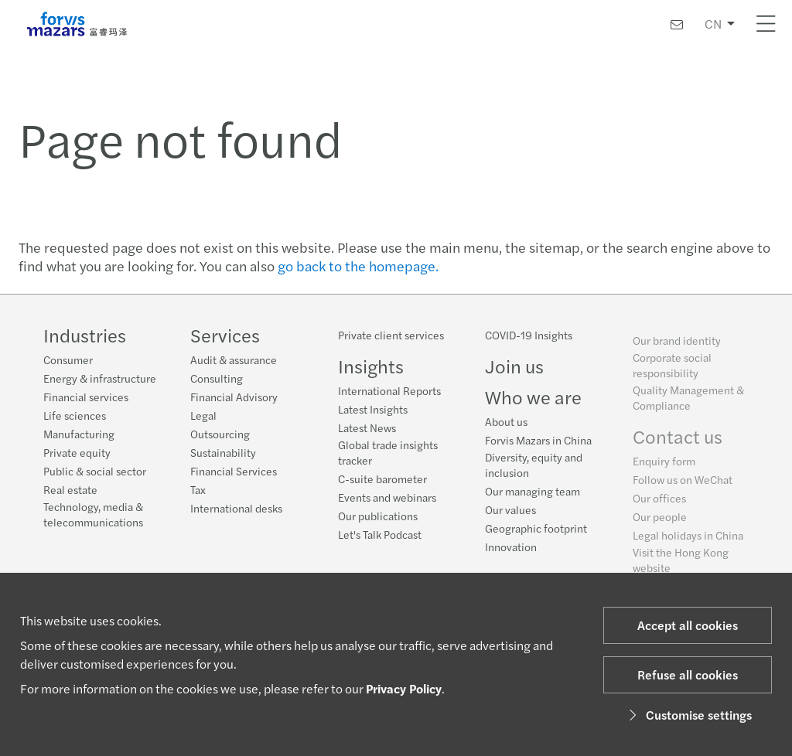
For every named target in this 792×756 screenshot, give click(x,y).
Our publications (378, 515)
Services (225, 335)
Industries (84, 335)
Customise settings (688, 715)
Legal (203, 415)
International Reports (389, 390)
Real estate (70, 489)
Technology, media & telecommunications (93, 514)
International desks (236, 508)
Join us (514, 371)
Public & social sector (94, 470)
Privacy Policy (404, 688)
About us (506, 426)
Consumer (68, 359)
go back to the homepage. (358, 265)
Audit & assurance (233, 359)
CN (713, 23)
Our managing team (532, 496)
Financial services (85, 396)
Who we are (533, 402)
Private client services (391, 334)
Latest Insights (373, 409)
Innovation (511, 552)
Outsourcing (220, 433)
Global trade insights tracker (388, 452)
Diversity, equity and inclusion (533, 470)
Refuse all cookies (687, 674)
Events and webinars (387, 497)
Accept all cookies (687, 625)
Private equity (77, 452)
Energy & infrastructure (99, 378)
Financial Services (233, 470)
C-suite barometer (382, 478)
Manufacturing (78, 433)
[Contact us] (677, 24)
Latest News (367, 427)
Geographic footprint (536, 533)
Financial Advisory (234, 396)
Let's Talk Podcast (380, 534)
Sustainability (223, 452)
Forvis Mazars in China (538, 445)
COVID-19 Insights (528, 340)
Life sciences (74, 415)
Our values (510, 515)
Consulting (216, 378)
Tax (198, 489)
